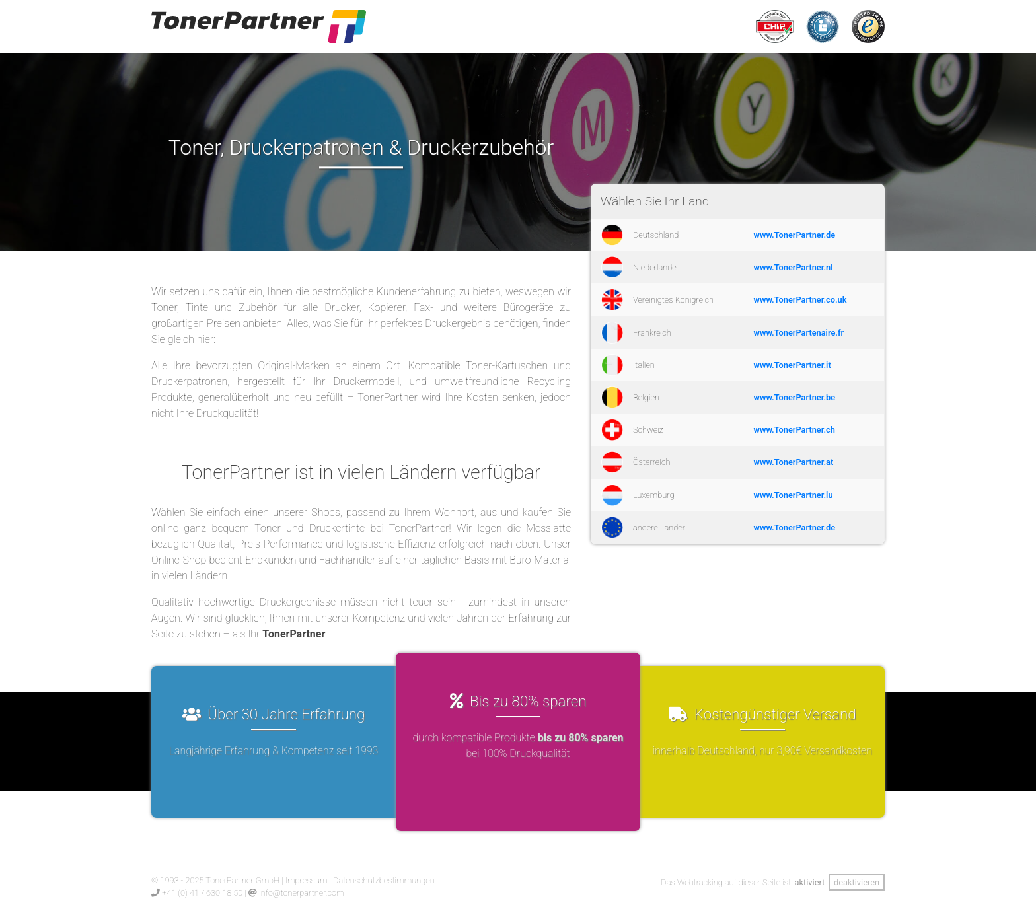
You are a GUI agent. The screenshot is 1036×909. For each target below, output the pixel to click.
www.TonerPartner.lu (793, 495)
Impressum (306, 880)
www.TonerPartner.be (795, 397)
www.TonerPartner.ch (794, 430)
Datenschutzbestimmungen (384, 880)
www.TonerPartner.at (794, 462)
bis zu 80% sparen (581, 737)
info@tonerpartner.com (301, 893)
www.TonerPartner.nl (793, 267)
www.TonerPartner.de (795, 235)
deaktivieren (856, 882)
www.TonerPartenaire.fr (799, 333)
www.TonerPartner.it (792, 365)
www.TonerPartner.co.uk (800, 300)
